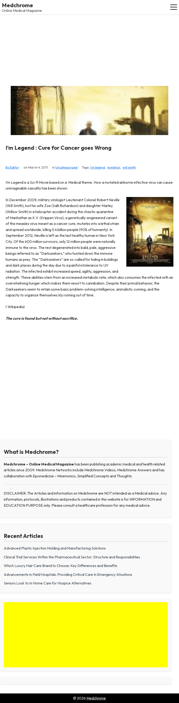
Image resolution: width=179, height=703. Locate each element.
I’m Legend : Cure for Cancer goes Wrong (58, 147)
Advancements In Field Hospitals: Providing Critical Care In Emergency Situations (68, 574)
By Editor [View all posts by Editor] (12, 167)
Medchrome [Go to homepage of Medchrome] (96, 698)
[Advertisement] (89, 49)
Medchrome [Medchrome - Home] (17, 5)
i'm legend (97, 167)
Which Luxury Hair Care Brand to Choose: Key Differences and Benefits (60, 565)
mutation (113, 167)
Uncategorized (66, 167)
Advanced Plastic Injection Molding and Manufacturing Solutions (55, 548)
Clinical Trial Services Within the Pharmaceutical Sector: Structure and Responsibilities (72, 557)
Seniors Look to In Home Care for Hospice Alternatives (47, 583)
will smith (129, 167)
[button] (173, 6)
